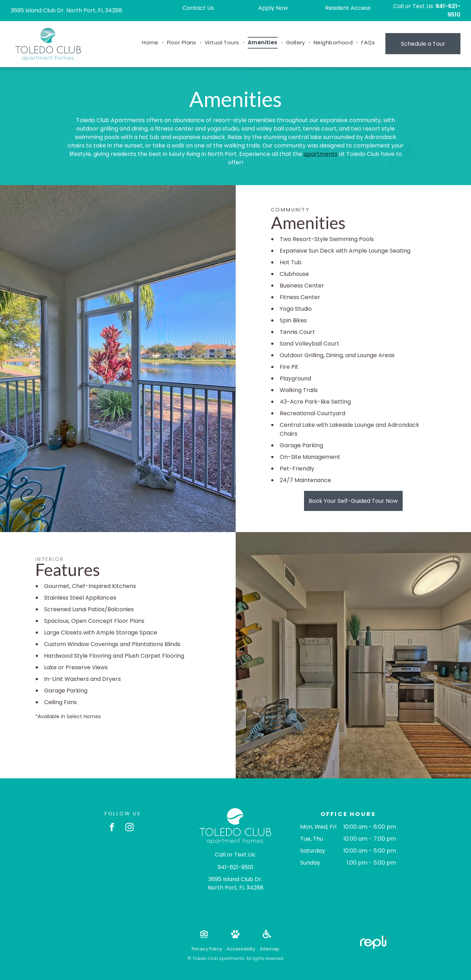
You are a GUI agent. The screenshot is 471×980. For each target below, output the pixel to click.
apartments (320, 154)
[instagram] (129, 828)
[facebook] (112, 828)
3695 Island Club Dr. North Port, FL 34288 (66, 10)
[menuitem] (150, 43)
